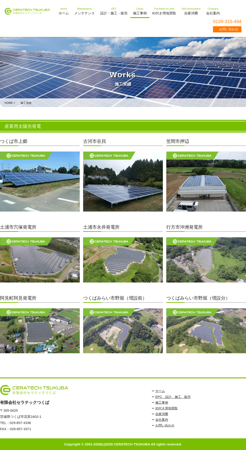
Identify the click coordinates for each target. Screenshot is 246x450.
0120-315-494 (227, 21)
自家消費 (161, 414)
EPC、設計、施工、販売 (173, 397)
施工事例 (161, 402)
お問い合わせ (228, 29)
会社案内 (161, 419)
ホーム (160, 391)
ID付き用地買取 (166, 408)
